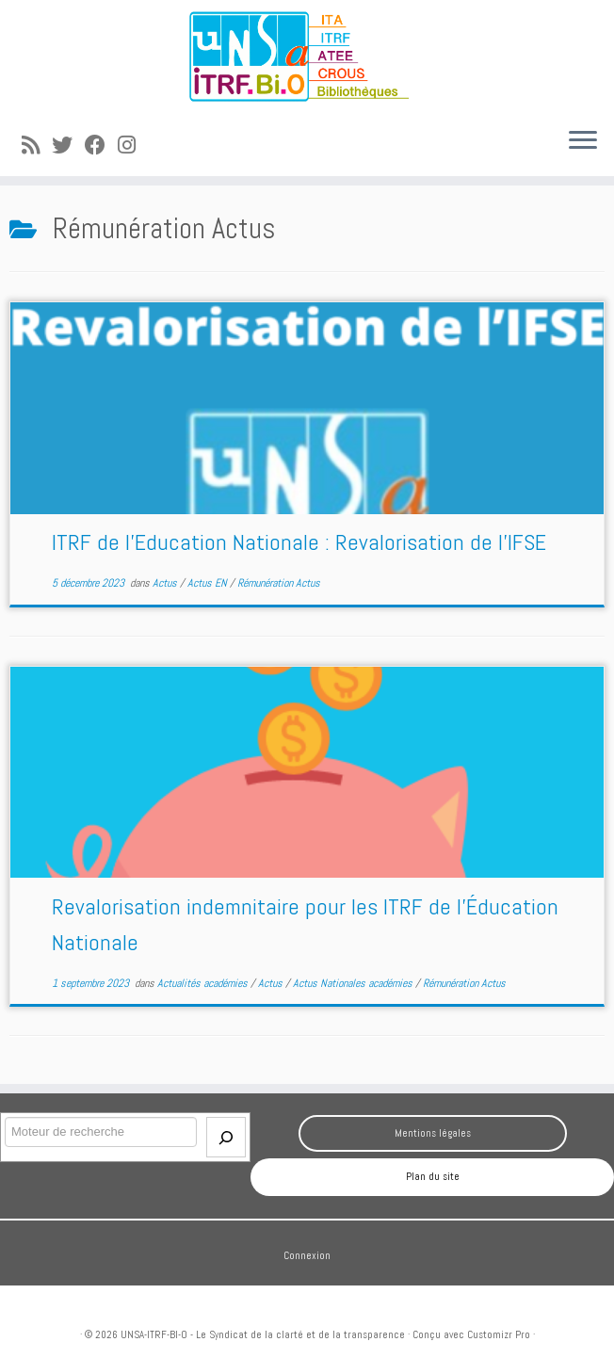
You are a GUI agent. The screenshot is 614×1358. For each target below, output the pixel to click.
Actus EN (208, 582)
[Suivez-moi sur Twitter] (68, 145)
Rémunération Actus (278, 582)
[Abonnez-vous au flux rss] (37, 145)
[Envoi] (226, 1137)
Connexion (307, 1255)
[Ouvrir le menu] (583, 142)
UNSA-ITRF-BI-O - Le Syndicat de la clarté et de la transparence (263, 1334)
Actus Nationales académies (354, 983)
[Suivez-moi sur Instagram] (133, 145)
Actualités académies (203, 983)
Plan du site (433, 1176)
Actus (166, 582)
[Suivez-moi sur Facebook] (101, 145)
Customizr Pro (498, 1334)
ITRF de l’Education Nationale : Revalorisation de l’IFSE (299, 542)
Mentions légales (433, 1133)
